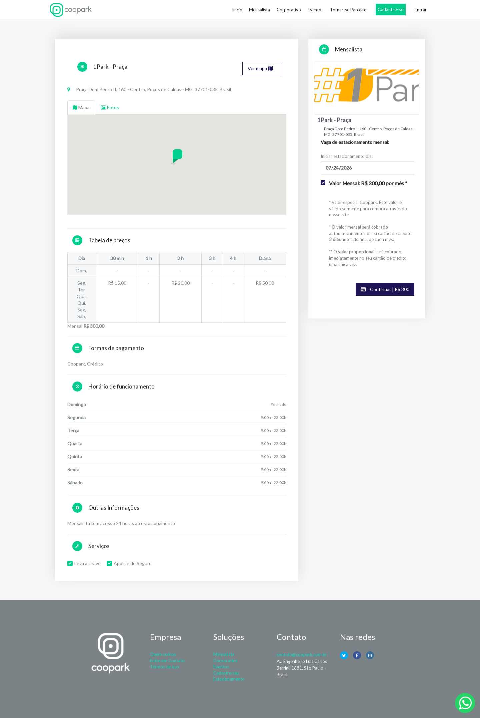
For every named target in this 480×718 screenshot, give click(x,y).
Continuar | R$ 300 (385, 289)
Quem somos (163, 654)
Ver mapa (260, 68)
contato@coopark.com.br (302, 654)
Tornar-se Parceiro (348, 9)
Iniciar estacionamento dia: (347, 156)
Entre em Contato (167, 660)
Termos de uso (164, 666)
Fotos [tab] (110, 107)
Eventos (315, 9)
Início (237, 9)
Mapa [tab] (81, 107)
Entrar (421, 9)
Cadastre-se (391, 9)
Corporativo (289, 9)
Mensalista (259, 9)
